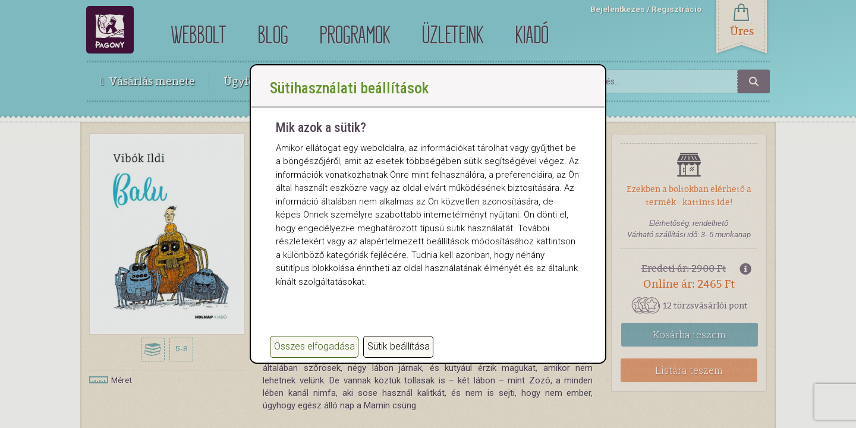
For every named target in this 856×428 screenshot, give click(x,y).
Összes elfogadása (314, 346)
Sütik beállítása (398, 346)
